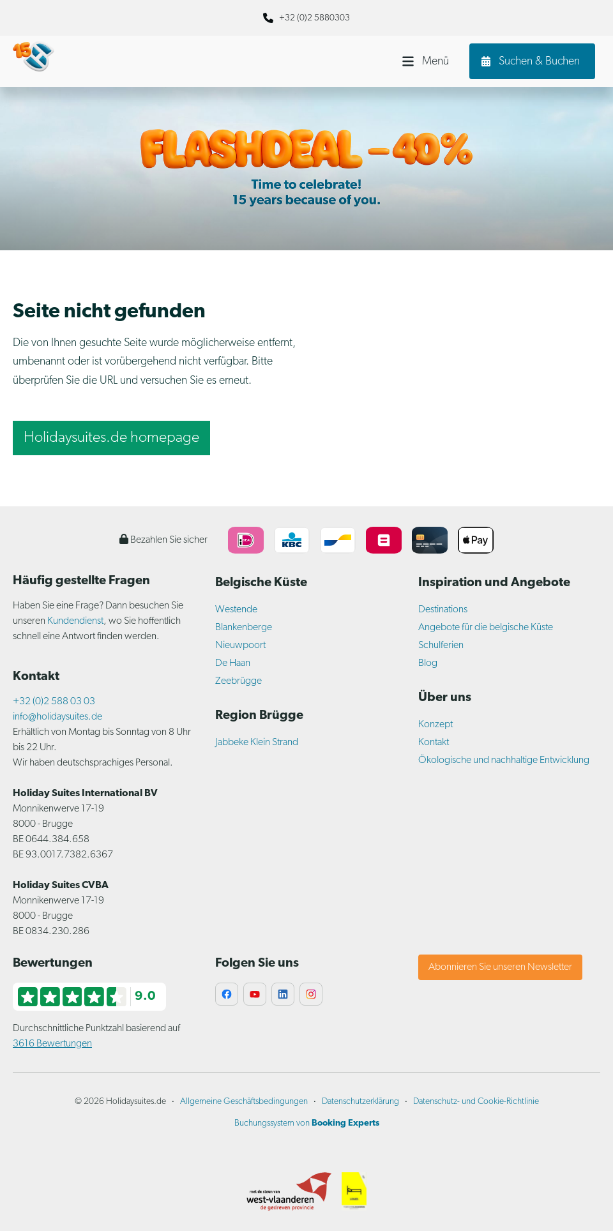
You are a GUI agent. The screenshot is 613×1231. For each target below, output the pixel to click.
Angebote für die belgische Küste (485, 628)
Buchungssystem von (306, 1123)
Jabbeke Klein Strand (256, 742)
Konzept (435, 725)
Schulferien (441, 645)
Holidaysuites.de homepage (111, 438)
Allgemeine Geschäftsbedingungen (244, 1101)
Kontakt (433, 742)
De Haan (232, 663)
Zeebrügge (238, 681)
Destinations (442, 610)
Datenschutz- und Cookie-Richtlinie (476, 1101)
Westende (236, 610)
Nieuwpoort (240, 645)
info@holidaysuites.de (57, 717)
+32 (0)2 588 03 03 (54, 702)
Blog (427, 663)
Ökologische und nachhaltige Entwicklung (503, 760)
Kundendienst (75, 621)
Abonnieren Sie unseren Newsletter (500, 967)
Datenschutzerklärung (360, 1101)
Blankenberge (243, 628)
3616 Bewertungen (52, 1044)
